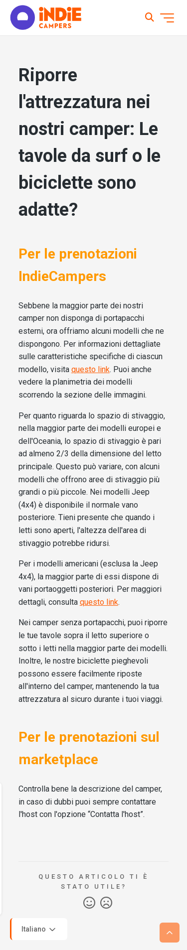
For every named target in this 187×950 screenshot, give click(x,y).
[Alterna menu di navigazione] (167, 17)
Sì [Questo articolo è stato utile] (89, 903)
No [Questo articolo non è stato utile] (106, 903)
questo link (90, 369)
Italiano (39, 930)
